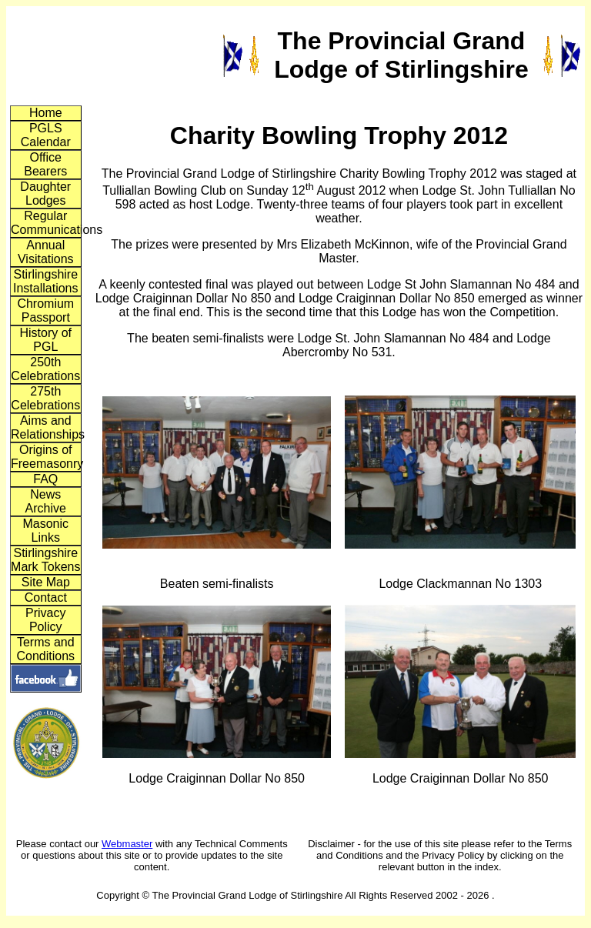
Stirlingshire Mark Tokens (45, 559)
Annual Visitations (46, 252)
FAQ (45, 479)
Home (45, 112)
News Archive (45, 501)
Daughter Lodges (45, 193)
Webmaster (127, 844)
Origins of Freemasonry (46, 456)
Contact (46, 597)
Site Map (46, 582)
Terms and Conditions (45, 649)
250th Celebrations (45, 369)
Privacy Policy (45, 619)
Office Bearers (45, 164)
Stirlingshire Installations (45, 281)
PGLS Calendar (46, 135)
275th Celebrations (45, 398)
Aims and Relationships (46, 427)
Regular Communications (46, 222)
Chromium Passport (45, 310)
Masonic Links (45, 530)
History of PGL (45, 339)
